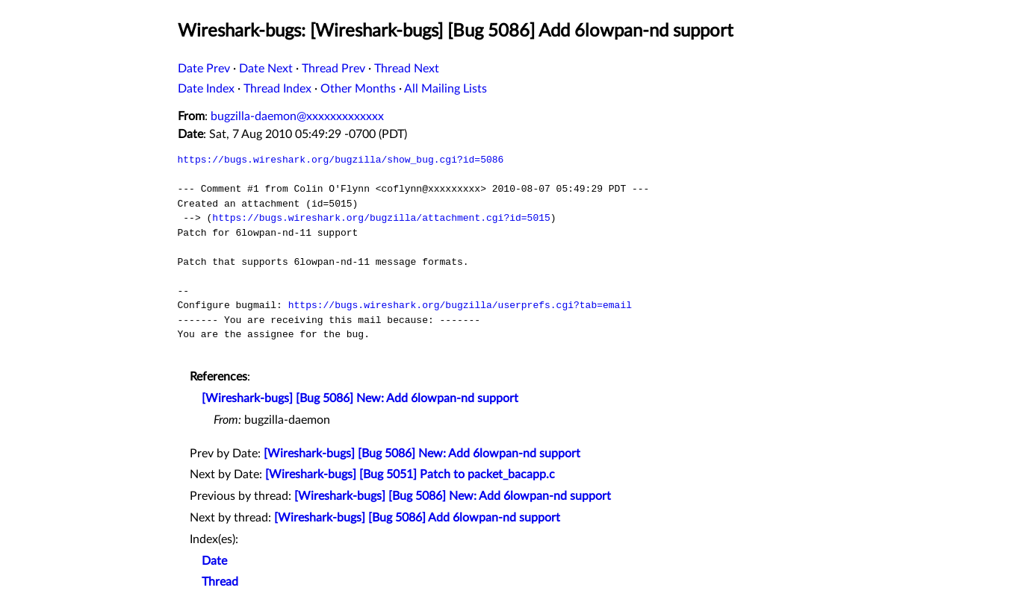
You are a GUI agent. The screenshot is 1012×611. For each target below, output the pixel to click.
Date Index (206, 89)
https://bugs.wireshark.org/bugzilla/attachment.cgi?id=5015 (381, 218)
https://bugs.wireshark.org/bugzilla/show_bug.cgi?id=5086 (341, 159)
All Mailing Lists (445, 89)
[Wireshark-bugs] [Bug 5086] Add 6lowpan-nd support (417, 518)
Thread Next (406, 69)
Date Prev (204, 69)
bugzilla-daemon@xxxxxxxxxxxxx (297, 116)
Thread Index (277, 89)
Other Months (358, 89)
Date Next (266, 69)
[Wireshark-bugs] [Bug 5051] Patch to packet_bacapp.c (410, 474)
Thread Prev (333, 69)
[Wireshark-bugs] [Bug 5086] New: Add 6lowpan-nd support (360, 398)
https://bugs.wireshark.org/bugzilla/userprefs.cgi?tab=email (460, 305)
